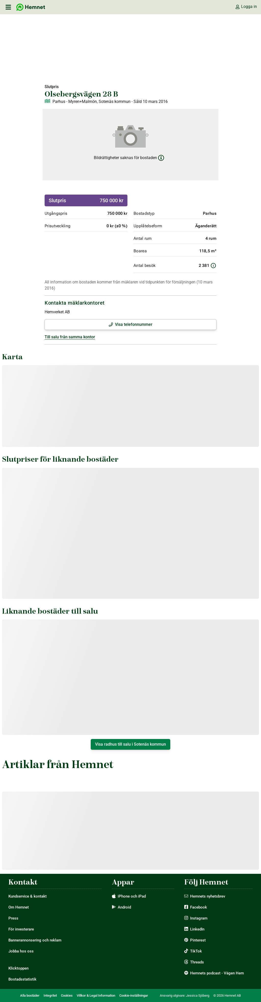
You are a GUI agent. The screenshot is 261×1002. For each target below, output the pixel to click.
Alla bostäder (30, 995)
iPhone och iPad (132, 896)
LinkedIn (197, 929)
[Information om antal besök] (213, 265)
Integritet (50, 995)
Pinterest (198, 940)
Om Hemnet (18, 907)
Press (13, 918)
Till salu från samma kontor (70, 337)
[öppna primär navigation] (8, 7)
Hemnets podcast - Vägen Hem (217, 973)
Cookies (67, 995)
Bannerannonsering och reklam (34, 940)
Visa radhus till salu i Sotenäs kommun (130, 744)
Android (124, 907)
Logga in (246, 6)
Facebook (198, 907)
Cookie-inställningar (133, 995)
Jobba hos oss (21, 951)
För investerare (21, 929)
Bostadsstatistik (22, 979)
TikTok (196, 951)
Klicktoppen (18, 968)
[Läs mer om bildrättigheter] (161, 158)
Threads (197, 962)
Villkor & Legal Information (96, 995)
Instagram (198, 918)
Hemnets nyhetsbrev (207, 896)
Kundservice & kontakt (27, 896)
